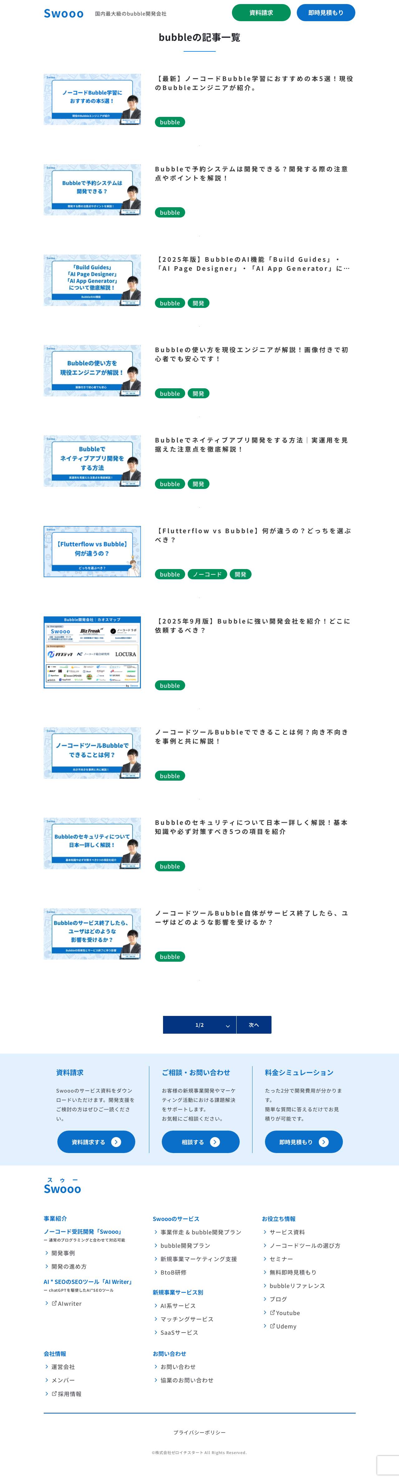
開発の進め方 (69, 1266)
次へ (254, 1024)
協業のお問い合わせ (187, 1380)
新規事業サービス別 (178, 1292)
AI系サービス (178, 1305)
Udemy (286, 1326)
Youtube (288, 1313)
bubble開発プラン (185, 1245)
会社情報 (55, 1353)
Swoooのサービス (176, 1218)
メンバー (63, 1380)
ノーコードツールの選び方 (305, 1245)
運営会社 (63, 1367)
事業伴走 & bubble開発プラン (201, 1232)
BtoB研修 (174, 1272)
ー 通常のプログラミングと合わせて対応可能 (84, 1240)
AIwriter (70, 1303)
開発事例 (63, 1253)
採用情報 (70, 1394)
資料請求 (261, 12)
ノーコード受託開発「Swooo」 (84, 1231)
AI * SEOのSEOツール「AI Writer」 (89, 1281)
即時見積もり (326, 12)
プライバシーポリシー (199, 1432)
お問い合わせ (169, 1353)
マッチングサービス (187, 1319)
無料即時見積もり (293, 1272)
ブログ (278, 1299)
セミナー (281, 1259)
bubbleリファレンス (297, 1286)
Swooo (64, 12)
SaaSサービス (180, 1332)
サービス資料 (287, 1232)
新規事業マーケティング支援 (199, 1259)
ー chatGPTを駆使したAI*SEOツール (79, 1290)
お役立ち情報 (279, 1218)
